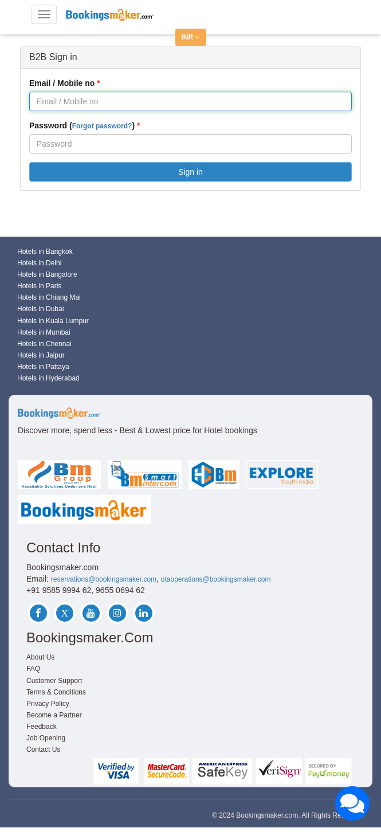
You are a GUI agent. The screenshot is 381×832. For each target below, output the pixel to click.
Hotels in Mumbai (43, 332)
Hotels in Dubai (40, 309)
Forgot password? (102, 126)
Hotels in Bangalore (47, 274)
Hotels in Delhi (39, 263)
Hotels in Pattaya (43, 367)
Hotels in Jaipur (41, 355)
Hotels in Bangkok (45, 252)
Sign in (190, 171)
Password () (82, 125)
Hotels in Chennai (44, 344)
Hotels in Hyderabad (48, 378)
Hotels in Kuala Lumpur (53, 321)
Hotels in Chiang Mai (49, 297)
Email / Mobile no (62, 83)
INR (191, 37)
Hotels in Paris (39, 286)
